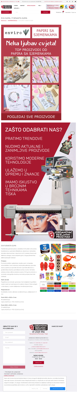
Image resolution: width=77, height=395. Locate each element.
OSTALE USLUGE (31, 5)
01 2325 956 (38, 1)
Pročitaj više (35, 388)
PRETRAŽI (45, 12)
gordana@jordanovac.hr (42, 348)
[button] (60, 12)
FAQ (39, 5)
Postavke (45, 388)
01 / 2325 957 (44, 342)
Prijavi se (73, 12)
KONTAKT (22, 5)
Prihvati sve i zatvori (57, 388)
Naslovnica (3, 20)
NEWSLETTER (38, 362)
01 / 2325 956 (37, 342)
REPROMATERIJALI (12, 20)
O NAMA (16, 5)
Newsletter (68, 12)
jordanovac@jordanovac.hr (38, 346)
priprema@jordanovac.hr (41, 352)
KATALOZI (17, 8)
